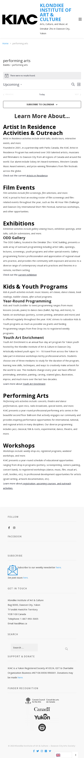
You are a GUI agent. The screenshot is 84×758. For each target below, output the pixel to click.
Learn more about (24, 383)
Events (6, 64)
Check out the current (25, 175)
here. (20, 677)
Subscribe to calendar (40, 104)
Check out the (20, 274)
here (58, 567)
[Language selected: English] (66, 755)
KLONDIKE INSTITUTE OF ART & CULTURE (55, 12)
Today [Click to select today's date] (42, 94)
